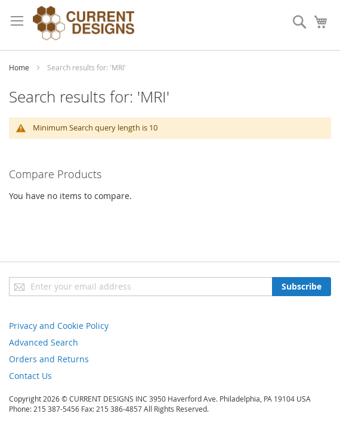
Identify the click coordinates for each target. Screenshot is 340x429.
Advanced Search (43, 342)
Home (20, 67)
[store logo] (83, 25)
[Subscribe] (301, 286)
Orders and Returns (49, 359)
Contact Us (30, 375)
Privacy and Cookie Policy (59, 325)
